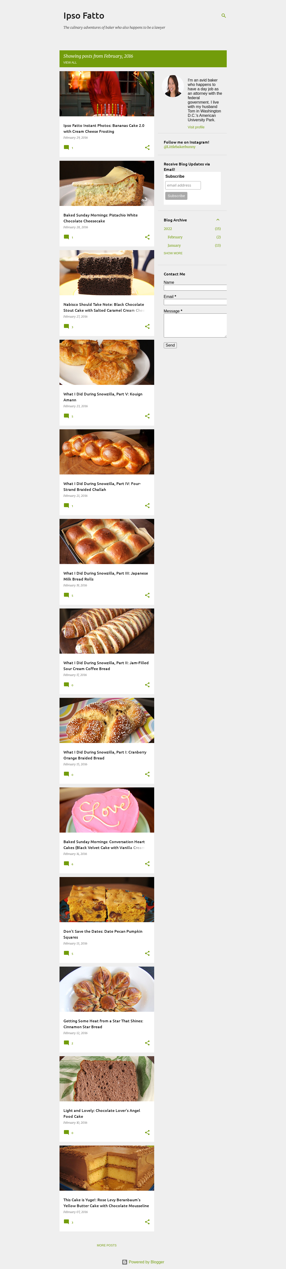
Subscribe (174, 176)
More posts (107, 1245)
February (175, 237)
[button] (147, 148)
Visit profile (196, 127)
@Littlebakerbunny (180, 147)
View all (70, 62)
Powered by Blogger (143, 1262)
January (174, 245)
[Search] (224, 16)
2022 (168, 229)
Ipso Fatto (84, 15)
